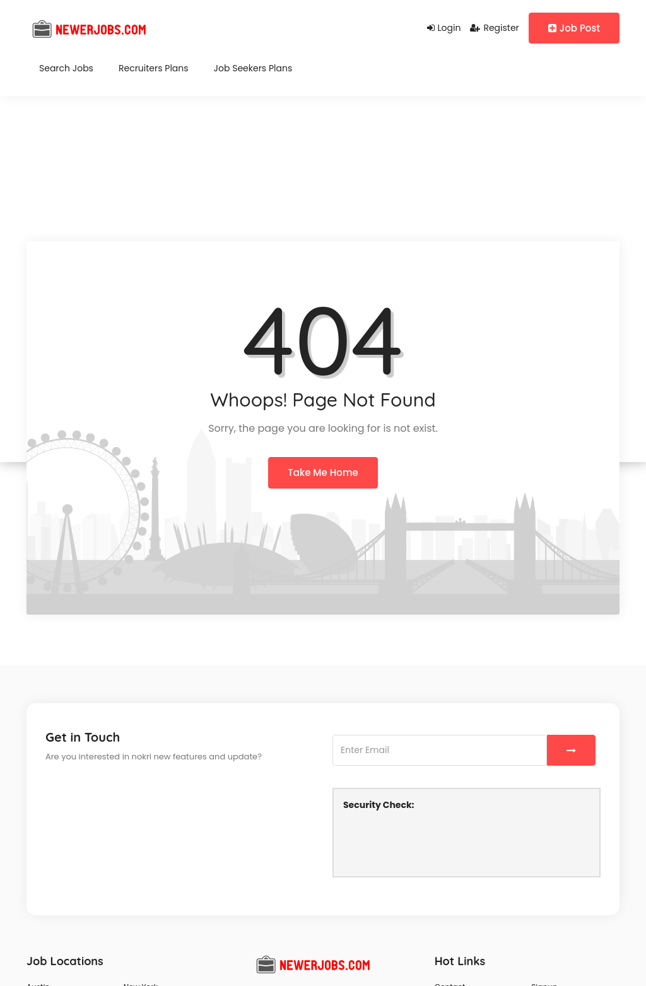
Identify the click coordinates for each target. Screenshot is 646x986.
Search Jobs (66, 68)
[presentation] (439, 842)
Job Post (574, 28)
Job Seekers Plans (253, 68)
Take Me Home (323, 472)
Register (494, 27)
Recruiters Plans (154, 68)
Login (444, 27)
